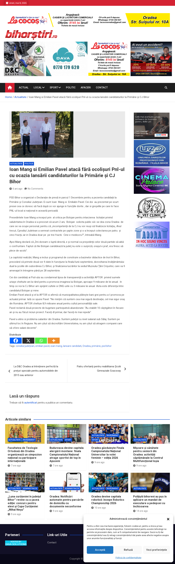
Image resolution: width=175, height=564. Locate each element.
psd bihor (107, 346)
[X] (28, 341)
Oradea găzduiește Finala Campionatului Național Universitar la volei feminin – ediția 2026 (107, 452)
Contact (102, 87)
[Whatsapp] (41, 341)
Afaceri (86, 87)
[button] (168, 519)
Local (38, 87)
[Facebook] (16, 341)
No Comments (35, 188)
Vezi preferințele (156, 549)
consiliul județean (25, 346)
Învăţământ (29, 440)
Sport (54, 87)
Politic (71, 87)
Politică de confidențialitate (128, 557)
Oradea (87, 346)
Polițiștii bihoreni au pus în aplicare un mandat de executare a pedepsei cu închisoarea (150, 501)
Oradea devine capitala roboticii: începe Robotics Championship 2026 (107, 500)
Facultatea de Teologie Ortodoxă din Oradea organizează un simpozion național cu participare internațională (25, 454)
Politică (29, 164)
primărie (96, 346)
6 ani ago (15, 188)
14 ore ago (140, 511)
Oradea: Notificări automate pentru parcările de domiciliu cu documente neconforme (67, 501)
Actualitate (16, 164)
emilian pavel (42, 346)
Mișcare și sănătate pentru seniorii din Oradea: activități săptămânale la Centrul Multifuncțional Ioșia (148, 454)
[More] (54, 341)
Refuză (128, 549)
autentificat (30, 402)
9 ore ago (98, 462)
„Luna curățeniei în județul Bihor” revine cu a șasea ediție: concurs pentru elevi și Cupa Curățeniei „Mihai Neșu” (24, 503)
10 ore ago (98, 507)
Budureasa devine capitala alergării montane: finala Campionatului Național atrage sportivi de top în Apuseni (67, 454)
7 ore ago (14, 465)
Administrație (30, 488)
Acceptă (100, 549)
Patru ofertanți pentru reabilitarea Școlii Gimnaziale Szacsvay (99, 368)
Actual (24, 87)
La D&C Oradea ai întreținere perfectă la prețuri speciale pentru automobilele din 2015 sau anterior (36, 371)
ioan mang (56, 346)
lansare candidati (72, 346)
